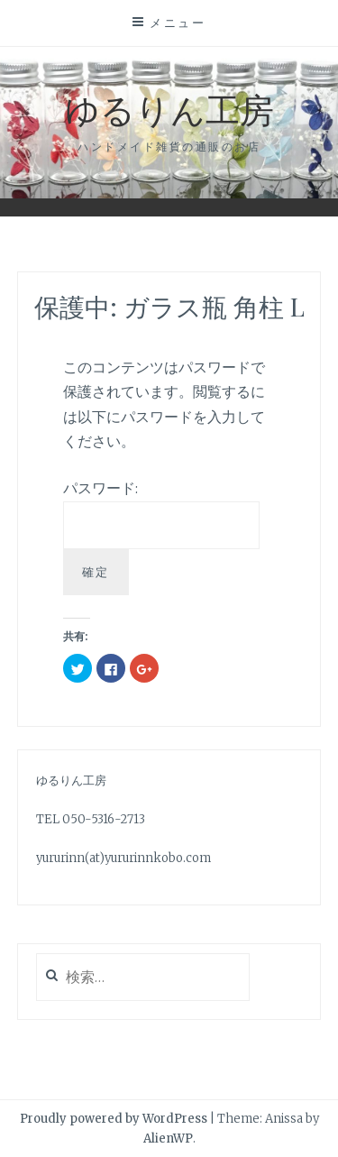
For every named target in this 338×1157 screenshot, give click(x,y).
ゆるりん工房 (169, 109)
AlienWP (168, 1138)
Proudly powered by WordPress (113, 1118)
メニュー (178, 22)
